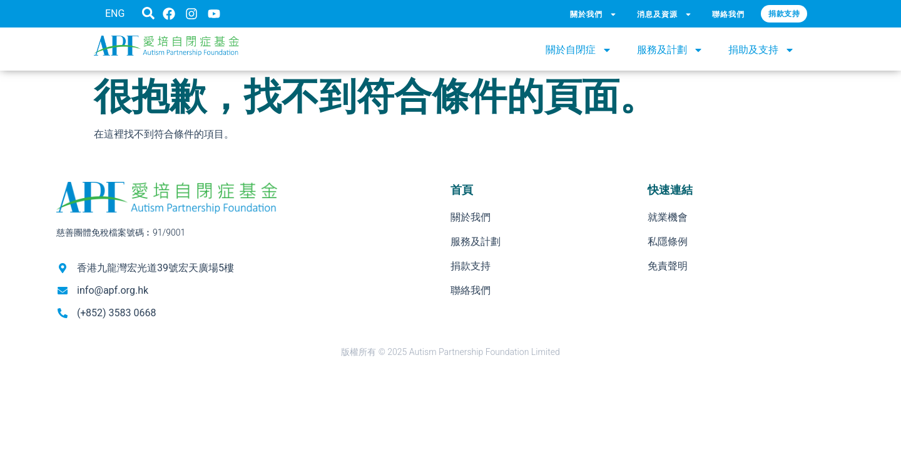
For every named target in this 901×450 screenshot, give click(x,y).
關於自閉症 (579, 50)
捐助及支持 (761, 50)
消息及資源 (664, 14)
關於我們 (593, 14)
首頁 (461, 190)
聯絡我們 (728, 14)
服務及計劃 (670, 50)
